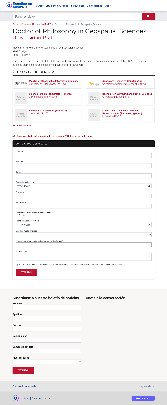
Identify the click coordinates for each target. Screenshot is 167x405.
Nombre (19, 151)
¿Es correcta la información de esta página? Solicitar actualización (53, 136)
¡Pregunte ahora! (146, 386)
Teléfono (20, 192)
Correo (19, 172)
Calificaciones (94, 5)
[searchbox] (17, 244)
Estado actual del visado (26, 231)
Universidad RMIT (41, 24)
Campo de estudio (23, 346)
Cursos (40, 5)
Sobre (26, 398)
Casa (15, 24)
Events (108, 5)
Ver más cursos (22, 125)
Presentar (26, 272)
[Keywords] (77, 16)
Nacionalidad (21, 202)
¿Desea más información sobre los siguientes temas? (39, 241)
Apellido (19, 161)
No (22, 215)
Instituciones (77, 5)
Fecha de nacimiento (25, 182)
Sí (18, 215)
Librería (46, 398)
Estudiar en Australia (57, 5)
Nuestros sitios (142, 398)
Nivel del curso (21, 357)
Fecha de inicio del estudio (27, 220)
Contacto (36, 398)
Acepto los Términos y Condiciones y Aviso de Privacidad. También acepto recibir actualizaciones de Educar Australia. (71, 264)
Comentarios (21, 251)
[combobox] (84, 244)
